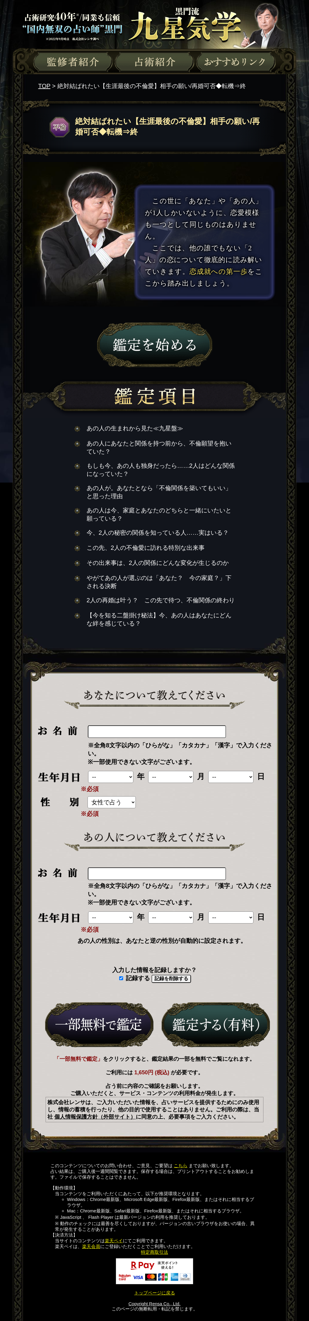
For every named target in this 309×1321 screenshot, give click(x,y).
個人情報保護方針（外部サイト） (95, 1117)
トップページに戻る (154, 1292)
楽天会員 (91, 1246)
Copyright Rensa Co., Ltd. (155, 1303)
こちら (180, 1165)
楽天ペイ (114, 1240)
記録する (134, 978)
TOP (44, 86)
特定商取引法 (154, 1252)
